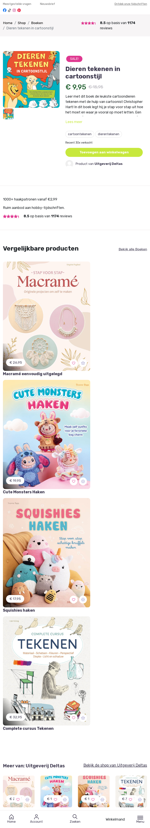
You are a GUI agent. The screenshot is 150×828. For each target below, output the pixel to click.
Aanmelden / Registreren (71, 723)
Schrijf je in (71, 660)
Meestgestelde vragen (17, 4)
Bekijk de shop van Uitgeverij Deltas (115, 486)
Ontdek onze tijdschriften (130, 4)
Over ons (109, 738)
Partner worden (64, 738)
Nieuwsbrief (47, 4)
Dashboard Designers (68, 731)
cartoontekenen (80, 134)
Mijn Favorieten (14, 723)
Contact (109, 723)
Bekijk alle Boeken (132, 249)
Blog (106, 746)
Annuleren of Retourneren (22, 738)
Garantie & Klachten (17, 731)
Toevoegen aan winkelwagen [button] (104, 152)
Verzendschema (115, 731)
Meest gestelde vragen (20, 746)
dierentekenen (108, 134)
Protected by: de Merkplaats (123, 753)
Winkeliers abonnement (70, 746)
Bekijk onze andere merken (66, 802)
